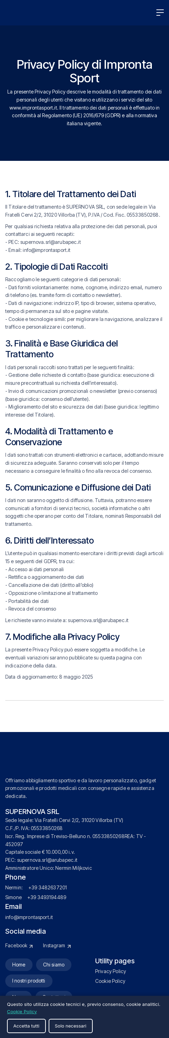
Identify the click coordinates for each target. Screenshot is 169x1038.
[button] (160, 13)
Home (19, 965)
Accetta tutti (26, 1026)
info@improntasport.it (29, 917)
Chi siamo (53, 965)
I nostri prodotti (28, 981)
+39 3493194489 (46, 897)
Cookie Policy (110, 981)
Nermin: (14, 887)
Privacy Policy (110, 971)
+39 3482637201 (47, 887)
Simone (13, 897)
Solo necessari (70, 1026)
